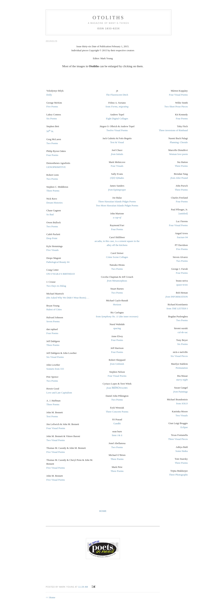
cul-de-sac (183, 332)
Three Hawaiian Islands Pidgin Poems (117, 201)
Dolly (49, 94)
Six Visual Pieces (179, 356)
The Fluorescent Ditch (117, 94)
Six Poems (51, 118)
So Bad (50, 214)
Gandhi (117, 423)
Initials (117, 154)
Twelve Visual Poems (117, 130)
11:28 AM (83, 587)
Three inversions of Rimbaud (173, 130)
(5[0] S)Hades (117, 177)
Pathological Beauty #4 (57, 262)
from (117, 106)
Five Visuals (52, 250)
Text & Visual (117, 142)
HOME (102, 511)
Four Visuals (117, 165)
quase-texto (182, 284)
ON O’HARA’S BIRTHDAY (60, 273)
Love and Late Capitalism (59, 392)
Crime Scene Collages (117, 257)
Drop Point (51, 238)
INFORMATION (177, 296)
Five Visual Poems (55, 452)
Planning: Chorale (179, 142)
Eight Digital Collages (117, 118)
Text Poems (52, 416)
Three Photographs (178, 474)
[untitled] (183, 213)
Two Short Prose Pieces (176, 106)
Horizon (117, 304)
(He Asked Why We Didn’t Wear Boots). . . (67, 297)
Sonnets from (55, 368)
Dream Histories (54, 202)
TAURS (117, 387)
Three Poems (52, 190)
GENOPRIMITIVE (56, 167)
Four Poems (52, 155)
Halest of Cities (54, 309)
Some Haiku (181, 451)
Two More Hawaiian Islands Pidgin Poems (117, 205)
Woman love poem (178, 154)
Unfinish (117, 363)
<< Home (50, 597)
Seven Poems (53, 321)
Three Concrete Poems (117, 411)
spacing (117, 328)
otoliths (108, 17)
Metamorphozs (117, 280)
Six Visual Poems (55, 357)
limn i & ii (117, 435)
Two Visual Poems (55, 440)
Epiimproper (117, 189)
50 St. (50, 131)
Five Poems (52, 106)
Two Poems (52, 143)
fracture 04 (182, 237)
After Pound (179, 177)
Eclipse (184, 427)
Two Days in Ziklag (56, 285)
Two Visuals (182, 415)
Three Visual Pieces (178, 439)
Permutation (182, 367)
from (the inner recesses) (117, 316)
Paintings (180, 391)
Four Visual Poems (55, 428)
